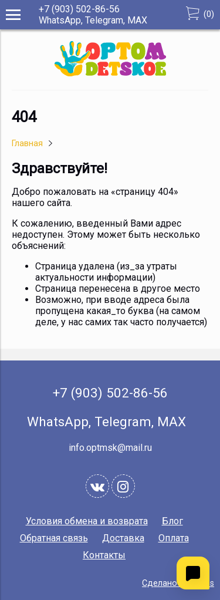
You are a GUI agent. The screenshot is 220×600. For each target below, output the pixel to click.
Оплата (173, 538)
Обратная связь (54, 538)
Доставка (123, 538)
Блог (172, 521)
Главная (27, 144)
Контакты (104, 555)
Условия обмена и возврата (87, 521)
